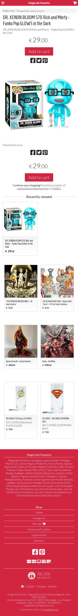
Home (39, 512)
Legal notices (39, 535)
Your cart (39, 523)
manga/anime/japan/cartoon (32, 188)
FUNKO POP (9, 11)
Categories (39, 518)
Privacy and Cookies (39, 529)
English (30, 586)
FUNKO (56, 188)
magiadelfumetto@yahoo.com (39, 605)
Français (41, 586)
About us (39, 540)
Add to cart (39, 51)
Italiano (52, 586)
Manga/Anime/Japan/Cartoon (30, 11)
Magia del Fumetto (39, 2)
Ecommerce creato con (39, 609)
